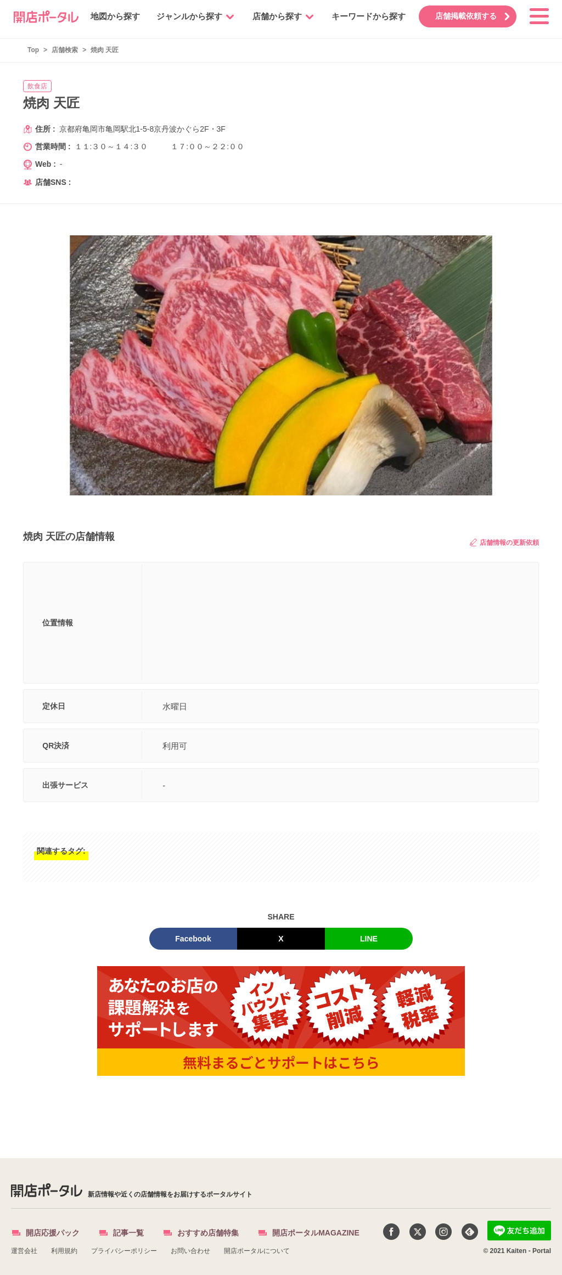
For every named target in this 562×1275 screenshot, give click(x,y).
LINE (369, 938)
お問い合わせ (190, 1251)
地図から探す (110, 16)
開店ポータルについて (257, 1251)
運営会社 (24, 1251)
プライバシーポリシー (124, 1251)
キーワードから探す (364, 16)
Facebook (193, 938)
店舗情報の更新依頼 (504, 542)
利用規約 (64, 1251)
